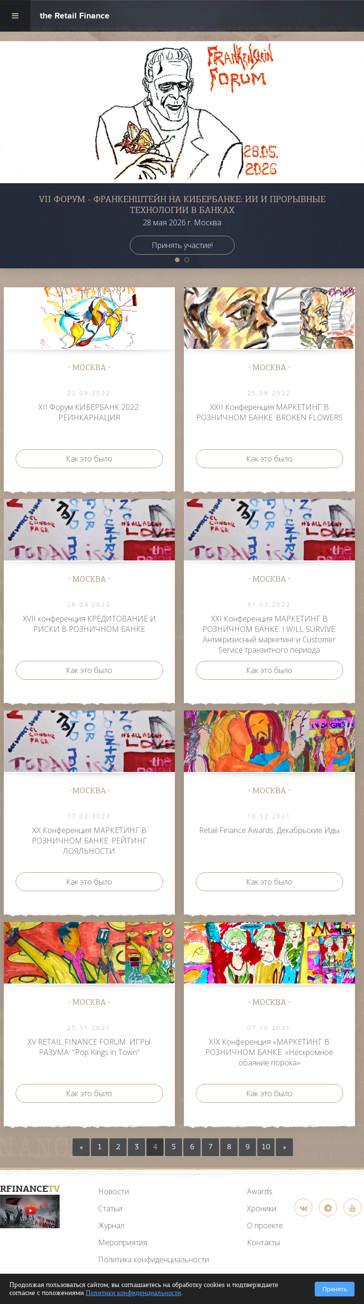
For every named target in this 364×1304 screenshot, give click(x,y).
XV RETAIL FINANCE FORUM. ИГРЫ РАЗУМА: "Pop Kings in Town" (89, 1047)
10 (266, 1147)
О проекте (265, 1225)
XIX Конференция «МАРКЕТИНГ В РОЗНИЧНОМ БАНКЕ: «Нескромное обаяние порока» (269, 1052)
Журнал (111, 1225)
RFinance (30, 1189)
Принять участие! (182, 245)
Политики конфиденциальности (133, 1293)
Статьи (110, 1208)
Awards (260, 1191)
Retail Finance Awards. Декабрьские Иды (269, 830)
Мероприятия (122, 1242)
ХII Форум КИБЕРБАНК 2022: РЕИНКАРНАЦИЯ (89, 412)
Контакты (263, 1242)
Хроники (261, 1208)
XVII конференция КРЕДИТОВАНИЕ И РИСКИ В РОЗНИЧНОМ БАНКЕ (89, 623)
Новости (113, 1191)
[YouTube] (30, 1211)
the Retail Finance (74, 16)
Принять (334, 1289)
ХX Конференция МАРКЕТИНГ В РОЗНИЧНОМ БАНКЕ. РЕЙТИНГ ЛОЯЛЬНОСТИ (89, 840)
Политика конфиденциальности (153, 1259)
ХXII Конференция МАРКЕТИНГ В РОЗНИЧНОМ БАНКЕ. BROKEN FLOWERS (269, 412)
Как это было (89, 458)
